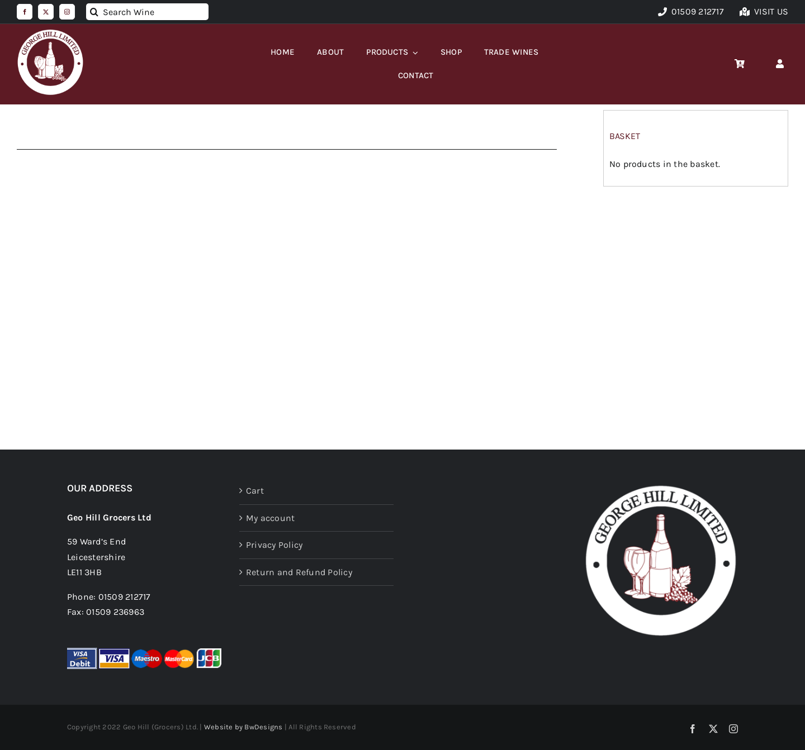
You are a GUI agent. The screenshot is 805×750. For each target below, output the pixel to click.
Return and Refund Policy (299, 572)
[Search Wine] (147, 11)
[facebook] (24, 12)
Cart (255, 490)
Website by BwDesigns (243, 727)
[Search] (94, 11)
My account (270, 518)
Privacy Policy (274, 544)
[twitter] (46, 12)
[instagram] (67, 12)
